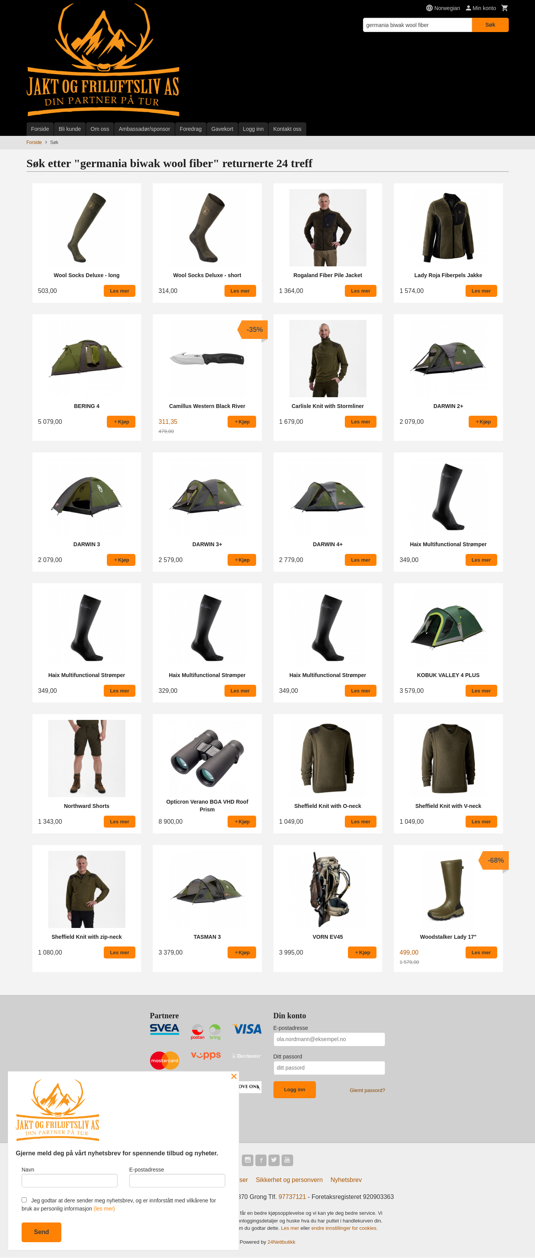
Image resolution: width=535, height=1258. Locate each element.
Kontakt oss (287, 129)
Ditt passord (287, 1056)
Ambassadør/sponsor (144, 129)
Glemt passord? (367, 1090)
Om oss (100, 129)
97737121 (292, 1197)
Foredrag (191, 129)
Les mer (291, 1229)
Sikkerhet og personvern (289, 1180)
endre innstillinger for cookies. (344, 1229)
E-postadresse (290, 1028)
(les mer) (104, 1209)
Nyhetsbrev (346, 1180)
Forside (40, 129)
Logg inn (253, 129)
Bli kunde (70, 129)
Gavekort (222, 129)
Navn (70, 1176)
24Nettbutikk (281, 1243)
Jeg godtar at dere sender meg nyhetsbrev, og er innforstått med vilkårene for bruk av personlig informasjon (119, 1204)
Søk (490, 25)
